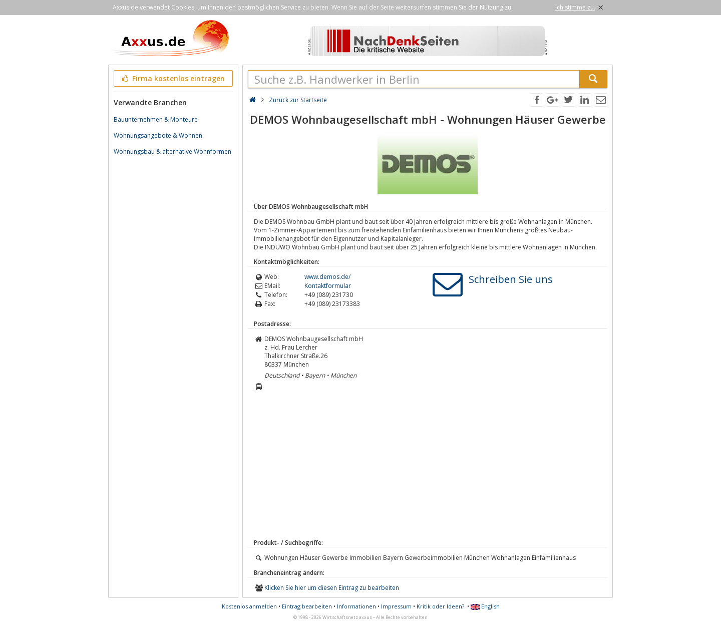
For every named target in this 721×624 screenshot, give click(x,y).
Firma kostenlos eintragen (172, 78)
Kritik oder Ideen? (440, 606)
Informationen (356, 606)
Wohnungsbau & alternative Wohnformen (172, 151)
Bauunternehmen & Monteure (156, 119)
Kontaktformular (327, 285)
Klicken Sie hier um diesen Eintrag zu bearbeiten (331, 587)
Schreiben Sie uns (511, 279)
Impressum (396, 606)
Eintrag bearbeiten (307, 606)
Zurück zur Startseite (298, 100)
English (485, 606)
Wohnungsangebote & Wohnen (158, 135)
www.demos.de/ (327, 276)
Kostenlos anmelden (249, 606)
